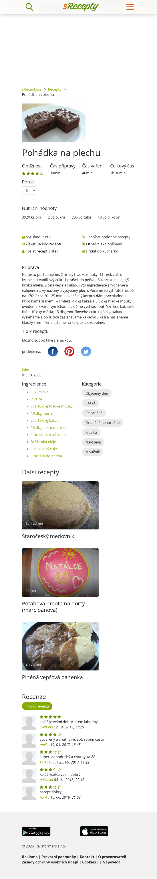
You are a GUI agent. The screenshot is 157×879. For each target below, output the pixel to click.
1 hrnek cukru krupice (49, 434)
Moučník (92, 451)
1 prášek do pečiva (46, 455)
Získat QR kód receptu (44, 244)
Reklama (30, 856)
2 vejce (36, 399)
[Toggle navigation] (130, 7)
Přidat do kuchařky (102, 251)
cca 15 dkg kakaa (45, 420)
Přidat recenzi (37, 706)
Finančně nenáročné (102, 422)
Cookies (89, 862)
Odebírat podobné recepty (108, 237)
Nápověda (112, 862)
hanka (45, 797)
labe (25, 369)
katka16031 (49, 762)
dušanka (46, 779)
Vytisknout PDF (39, 237)
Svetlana (46, 727)
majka (45, 744)
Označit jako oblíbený (104, 244)
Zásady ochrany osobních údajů (50, 862)
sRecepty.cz (32, 89)
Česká (90, 403)
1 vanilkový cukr (44, 448)
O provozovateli (112, 856)
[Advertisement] (78, 47)
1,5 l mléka (39, 392)
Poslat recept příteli (41, 251)
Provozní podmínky (59, 856)
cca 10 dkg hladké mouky (51, 406)
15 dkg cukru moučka (48, 427)
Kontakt (87, 856)
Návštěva (93, 442)
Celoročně (94, 412)
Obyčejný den (96, 393)
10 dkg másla (42, 413)
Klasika (91, 432)
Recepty (54, 89)
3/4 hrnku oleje (43, 441)
